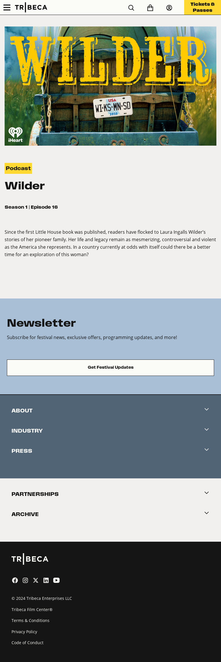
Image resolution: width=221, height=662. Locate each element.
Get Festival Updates (111, 367)
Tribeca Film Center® (32, 609)
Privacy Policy (24, 631)
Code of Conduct (27, 642)
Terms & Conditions (30, 620)
